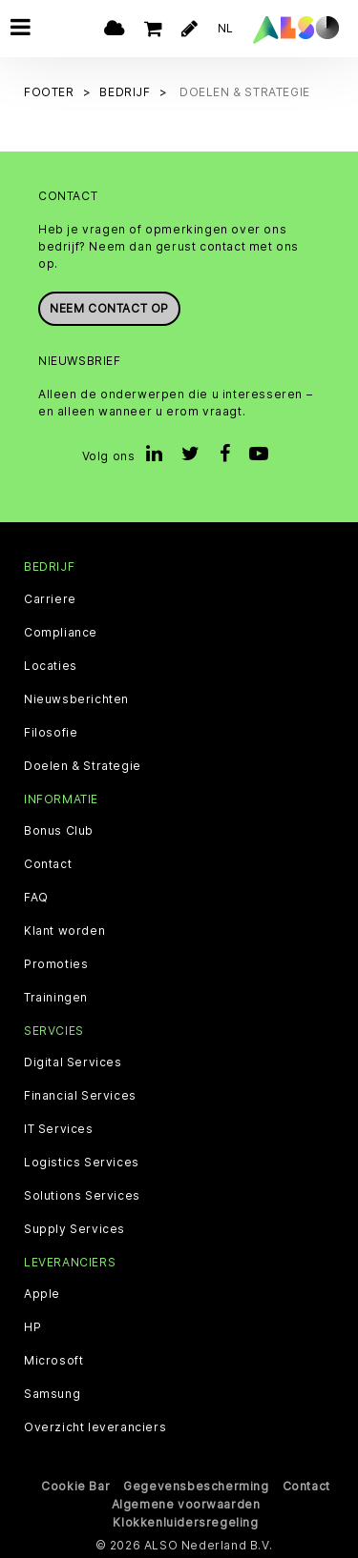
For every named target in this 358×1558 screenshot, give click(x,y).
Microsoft (53, 1359)
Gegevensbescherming (195, 1485)
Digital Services (73, 1060)
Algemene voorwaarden (186, 1503)
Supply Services (74, 1227)
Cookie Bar (75, 1485)
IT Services (59, 1127)
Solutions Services (82, 1194)
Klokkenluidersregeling (185, 1521)
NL (226, 28)
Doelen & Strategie (82, 764)
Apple (42, 1293)
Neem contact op (109, 307)
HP (32, 1326)
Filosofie (50, 731)
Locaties (50, 664)
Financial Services (80, 1094)
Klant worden (64, 929)
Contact (48, 862)
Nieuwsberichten (76, 697)
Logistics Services (81, 1160)
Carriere (50, 597)
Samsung (52, 1393)
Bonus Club (59, 829)
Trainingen (56, 995)
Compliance (60, 630)
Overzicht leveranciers (95, 1426)
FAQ (36, 895)
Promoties (56, 962)
